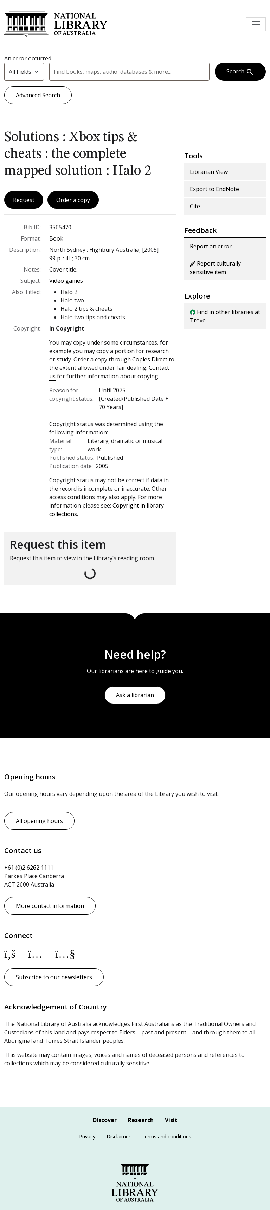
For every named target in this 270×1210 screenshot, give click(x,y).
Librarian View (209, 172)
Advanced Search (38, 95)
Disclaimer (118, 1136)
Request (23, 200)
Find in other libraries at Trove (225, 316)
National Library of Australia (56, 24)
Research (141, 1120)
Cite (195, 206)
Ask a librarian (135, 695)
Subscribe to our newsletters (54, 977)
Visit (171, 1120)
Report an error (211, 246)
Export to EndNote (214, 189)
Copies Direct (149, 359)
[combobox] (129, 72)
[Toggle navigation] (256, 24)
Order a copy (73, 200)
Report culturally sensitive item (215, 268)
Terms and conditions (166, 1136)
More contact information (50, 906)
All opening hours (39, 821)
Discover (105, 1120)
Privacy (87, 1136)
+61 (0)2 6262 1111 (28, 867)
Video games (66, 280)
